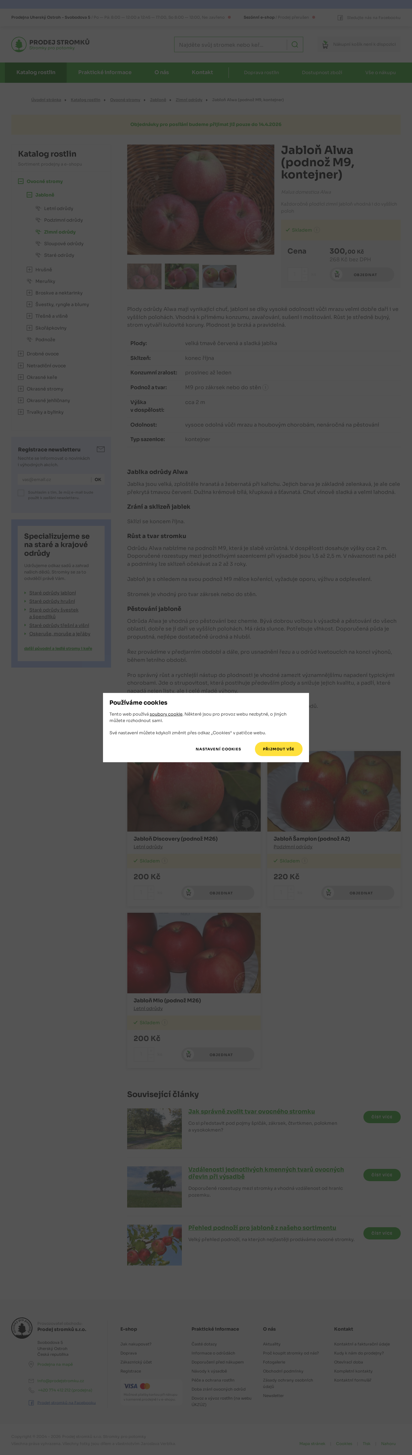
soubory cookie (166, 714)
